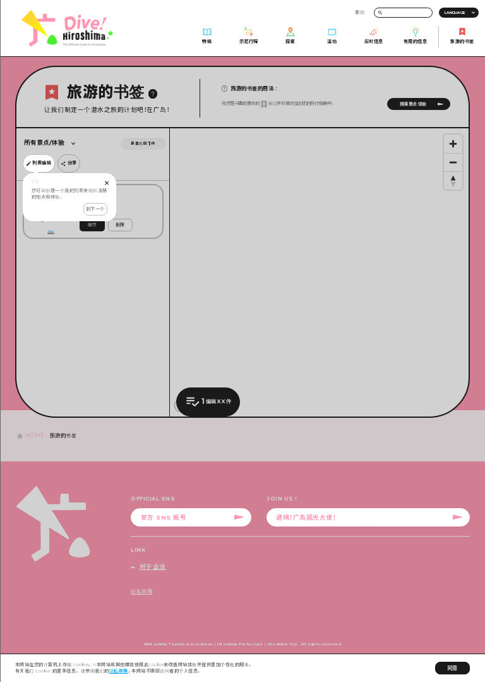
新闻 (359, 12)
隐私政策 (118, 671)
